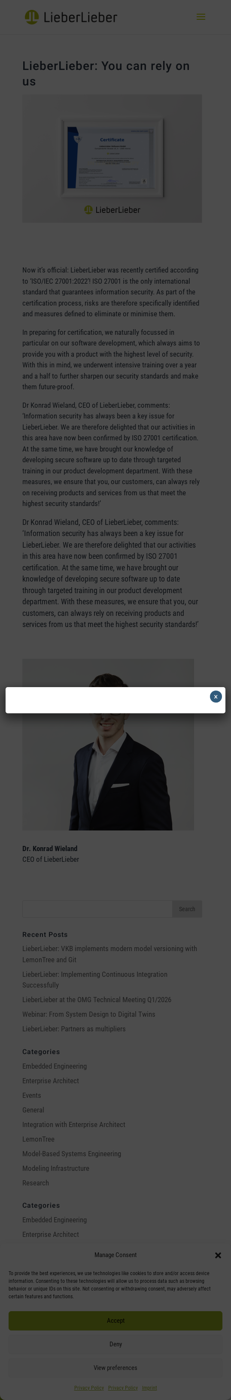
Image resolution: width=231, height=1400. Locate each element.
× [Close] (216, 696)
